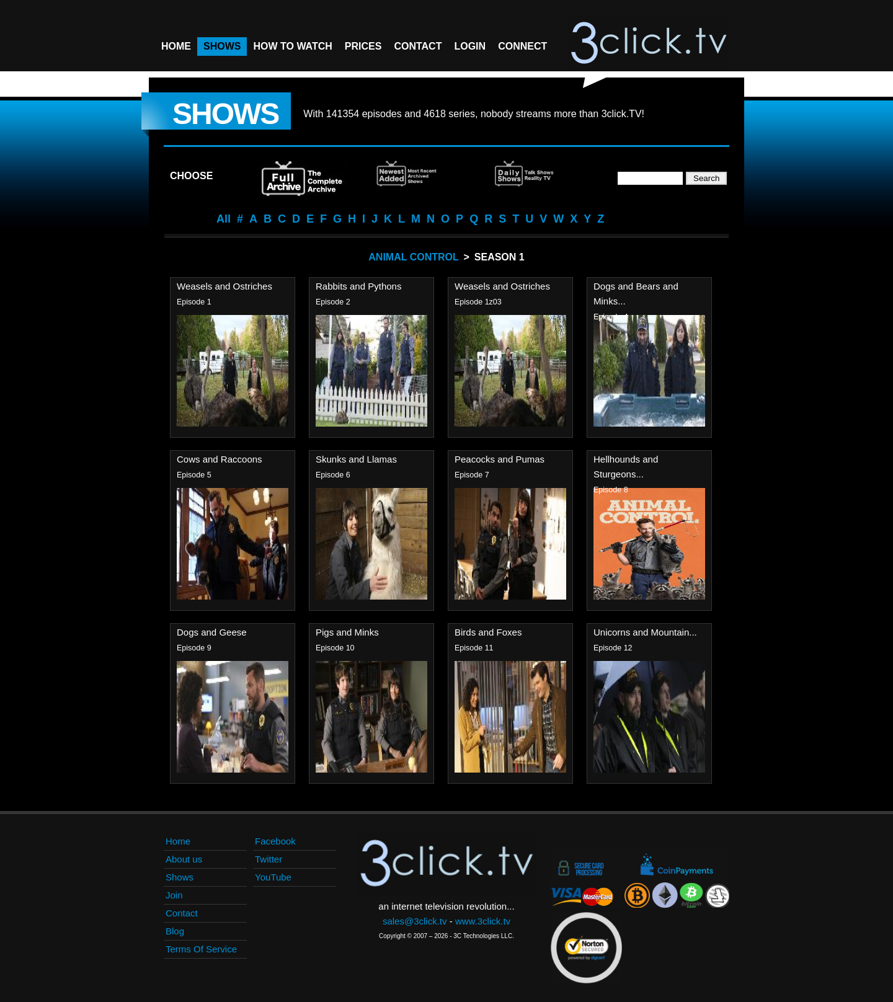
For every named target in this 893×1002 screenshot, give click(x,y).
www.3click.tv (482, 921)
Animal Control (413, 257)
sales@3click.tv (415, 921)
